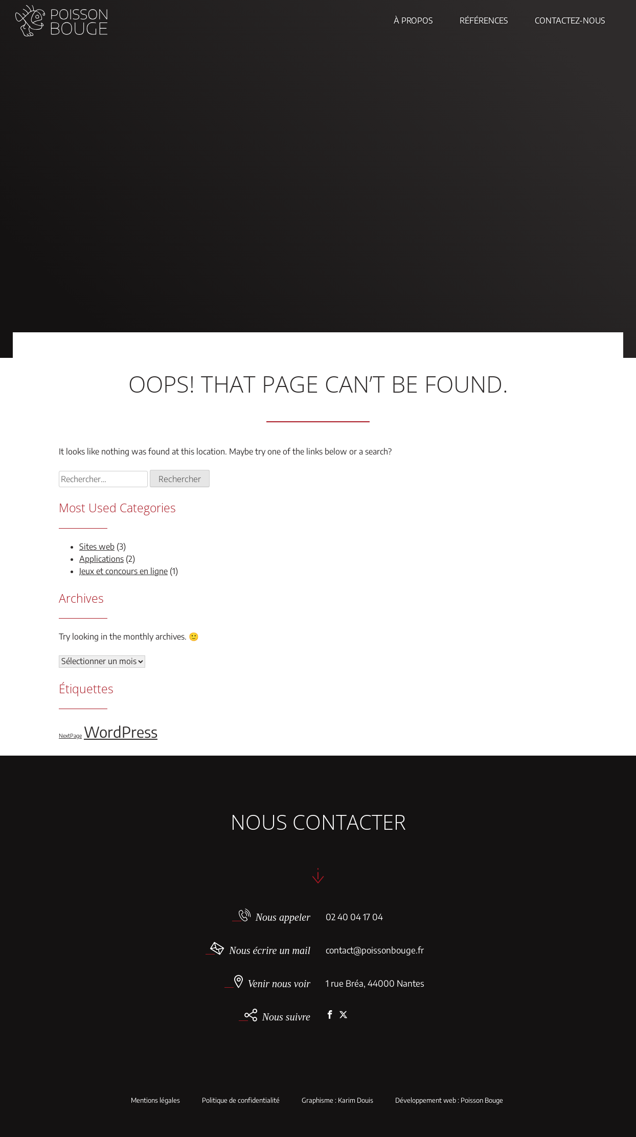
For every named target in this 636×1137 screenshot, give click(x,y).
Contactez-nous (570, 20)
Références (484, 20)
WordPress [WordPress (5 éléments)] (120, 731)
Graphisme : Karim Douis (337, 1100)
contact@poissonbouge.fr (375, 950)
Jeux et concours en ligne (123, 571)
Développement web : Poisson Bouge (449, 1100)
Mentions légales (155, 1100)
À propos (413, 20)
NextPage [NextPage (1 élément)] (70, 735)
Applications (101, 559)
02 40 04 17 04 (354, 916)
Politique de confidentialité (241, 1100)
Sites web (97, 546)
